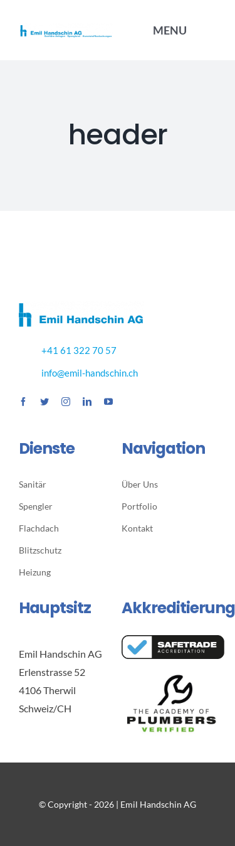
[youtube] (108, 401)
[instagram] (65, 401)
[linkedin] (87, 401)
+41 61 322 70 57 (79, 350)
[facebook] (23, 401)
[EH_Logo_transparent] (66, 28)
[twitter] (44, 401)
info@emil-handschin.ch (89, 372)
